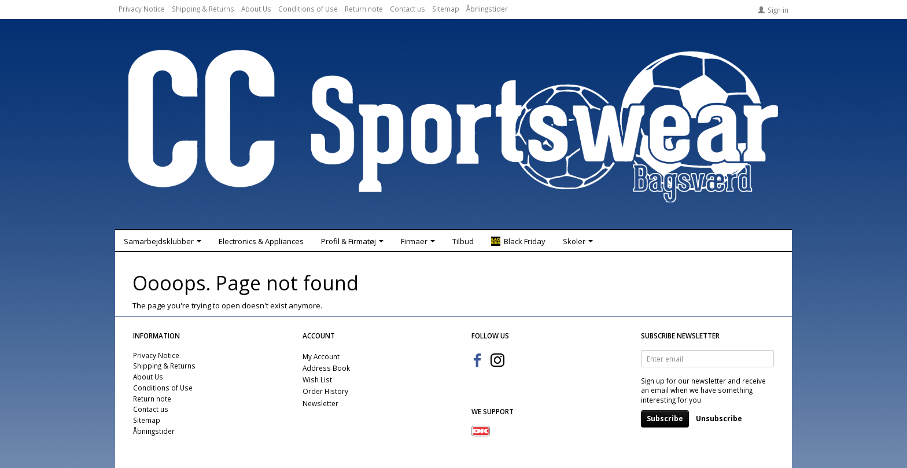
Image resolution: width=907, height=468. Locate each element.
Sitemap (445, 8)
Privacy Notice (142, 8)
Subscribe (665, 418)
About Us (256, 8)
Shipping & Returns (203, 8)
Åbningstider (487, 8)
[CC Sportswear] (453, 126)
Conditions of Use (308, 8)
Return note (364, 8)
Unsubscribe (719, 418)
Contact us (407, 8)
